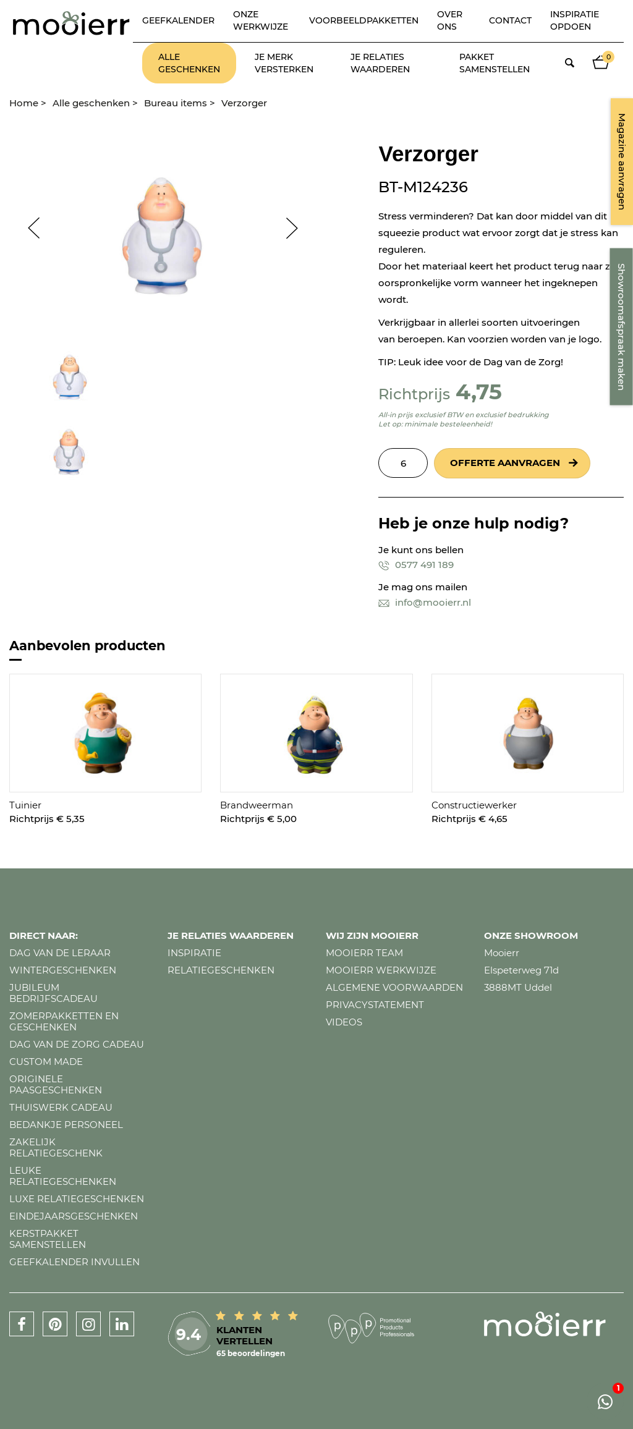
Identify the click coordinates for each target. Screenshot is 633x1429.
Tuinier (25, 805)
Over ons (449, 20)
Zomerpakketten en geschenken (64, 1021)
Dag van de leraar (60, 953)
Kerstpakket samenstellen (47, 1239)
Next (297, 228)
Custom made (46, 1061)
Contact (510, 20)
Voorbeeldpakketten (363, 20)
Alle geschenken (189, 63)
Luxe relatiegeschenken (76, 1199)
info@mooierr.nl (424, 602)
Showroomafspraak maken (621, 327)
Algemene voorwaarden (394, 987)
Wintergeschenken (62, 970)
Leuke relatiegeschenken (62, 1175)
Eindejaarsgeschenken (73, 1216)
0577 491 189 (416, 564)
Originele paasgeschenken (55, 1084)
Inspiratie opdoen (574, 20)
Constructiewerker (474, 805)
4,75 (479, 391)
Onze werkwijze (260, 20)
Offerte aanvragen (505, 463)
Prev (27, 228)
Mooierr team (364, 953)
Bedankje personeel (66, 1124)
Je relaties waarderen (380, 63)
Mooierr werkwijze (381, 970)
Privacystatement (375, 1005)
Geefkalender (178, 20)
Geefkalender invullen (74, 1262)
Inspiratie (194, 953)
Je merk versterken (284, 63)
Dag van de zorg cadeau (76, 1044)
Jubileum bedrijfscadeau (53, 993)
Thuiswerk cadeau (61, 1107)
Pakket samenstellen (494, 63)
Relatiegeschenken (221, 970)
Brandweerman (256, 805)
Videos (344, 1022)
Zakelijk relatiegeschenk (56, 1147)
